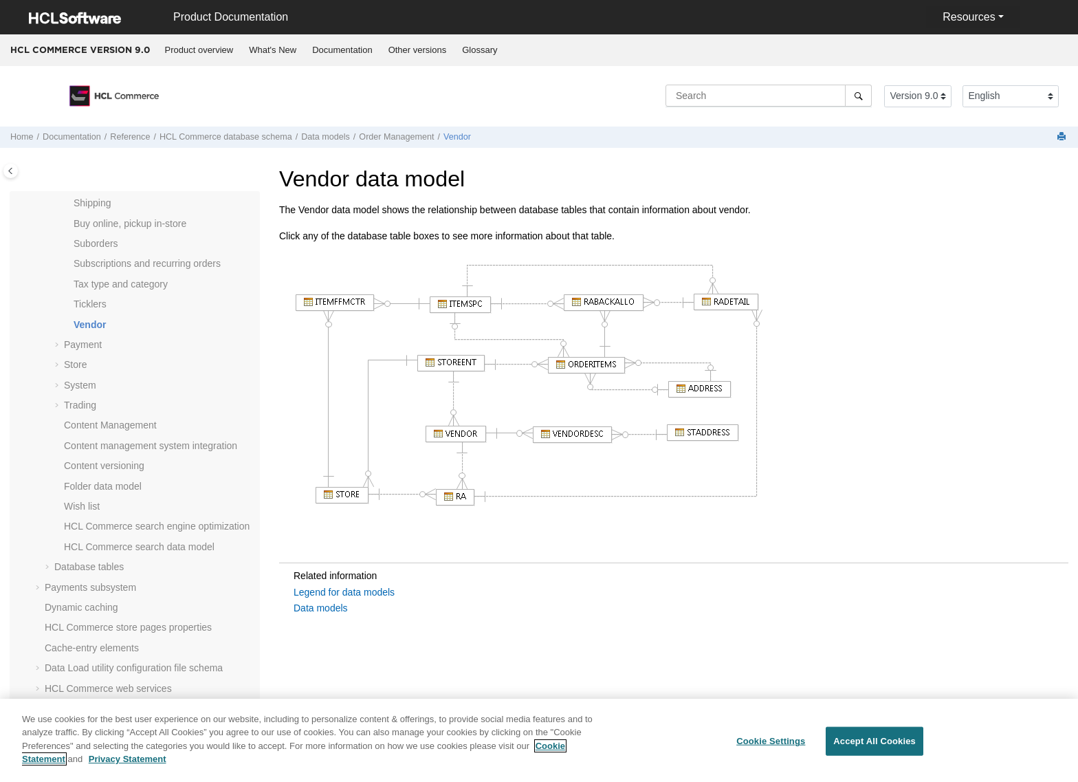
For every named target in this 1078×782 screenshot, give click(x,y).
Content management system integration (150, 445)
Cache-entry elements (92, 647)
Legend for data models (344, 592)
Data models (325, 137)
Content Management (110, 425)
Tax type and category (121, 284)
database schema (226, 137)
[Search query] (769, 96)
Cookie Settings (770, 749)
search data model (139, 546)
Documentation (342, 50)
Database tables (89, 566)
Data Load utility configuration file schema (134, 667)
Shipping (92, 202)
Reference (130, 137)
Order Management (396, 137)
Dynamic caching (81, 607)
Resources (969, 17)
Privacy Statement (127, 767)
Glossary (479, 50)
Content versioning (104, 465)
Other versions (417, 50)
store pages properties (128, 627)
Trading (80, 405)
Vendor (457, 137)
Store (75, 364)
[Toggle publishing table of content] (10, 171)
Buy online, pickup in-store (130, 223)
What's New (272, 50)
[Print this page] (1063, 137)
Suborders (96, 243)
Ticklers (90, 303)
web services (108, 688)
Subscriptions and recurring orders (147, 263)
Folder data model (103, 486)
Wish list (82, 506)
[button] (68, 203)
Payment (83, 344)
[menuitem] (199, 50)
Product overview (199, 50)
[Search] (858, 96)
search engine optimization (157, 526)
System (80, 385)
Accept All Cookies (874, 749)
